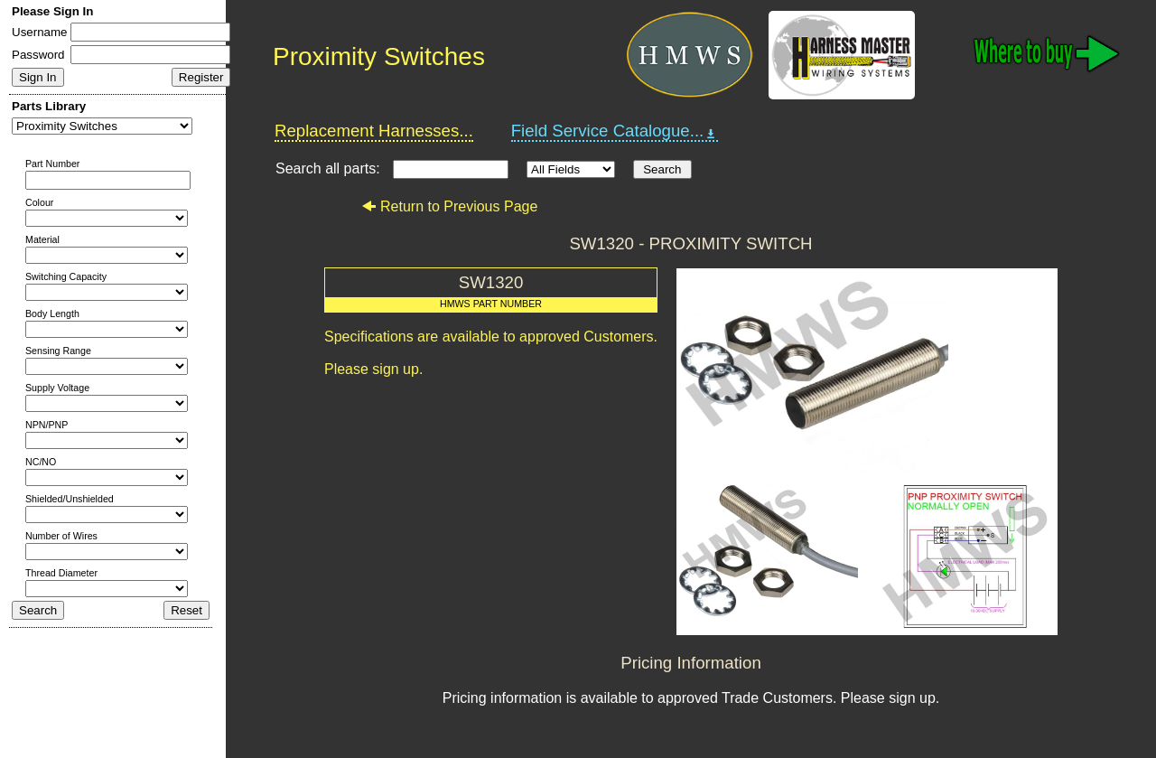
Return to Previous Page (449, 206)
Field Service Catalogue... (615, 131)
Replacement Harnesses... (374, 130)
